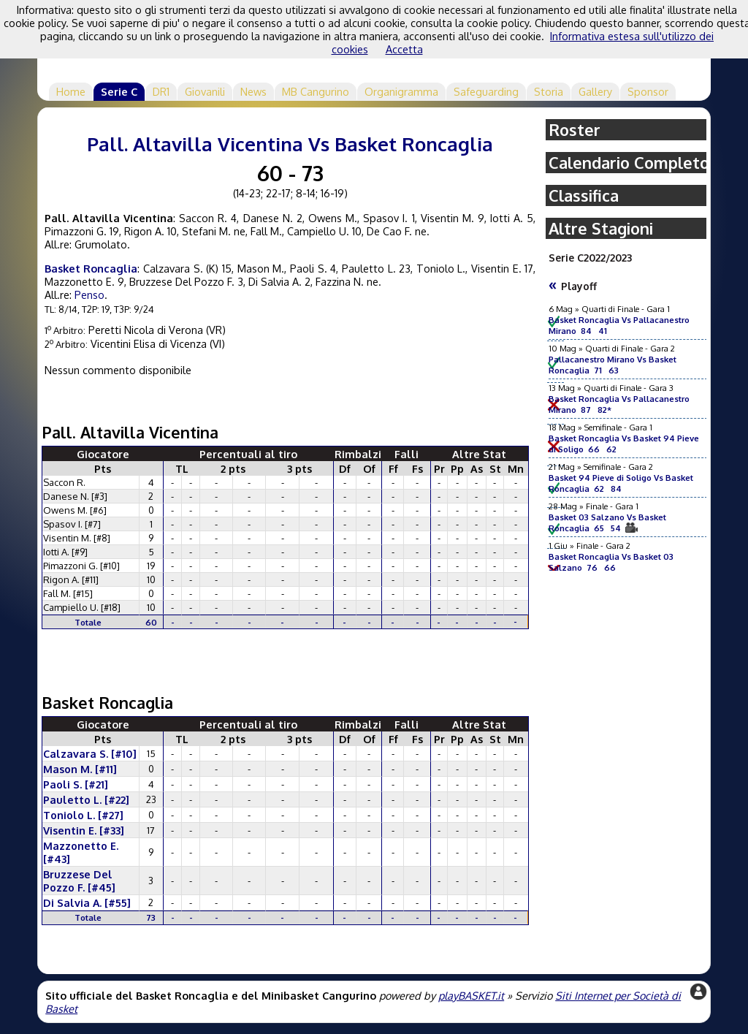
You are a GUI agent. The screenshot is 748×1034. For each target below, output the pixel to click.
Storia (548, 91)
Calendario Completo (629, 162)
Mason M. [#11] (80, 768)
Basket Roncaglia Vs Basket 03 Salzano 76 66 (611, 562)
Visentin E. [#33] (83, 830)
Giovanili (205, 91)
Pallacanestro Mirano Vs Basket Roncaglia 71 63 (612, 365)
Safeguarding (486, 91)
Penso (89, 294)
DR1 (161, 91)
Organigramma (401, 91)
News (253, 91)
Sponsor (647, 91)
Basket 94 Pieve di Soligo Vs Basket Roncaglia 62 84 (621, 483)
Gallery (595, 91)
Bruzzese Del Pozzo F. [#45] (79, 880)
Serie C (119, 91)
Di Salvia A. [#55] (87, 902)
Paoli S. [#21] (75, 784)
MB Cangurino (315, 91)
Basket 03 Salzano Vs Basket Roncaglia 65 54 (607, 522)
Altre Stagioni (601, 228)
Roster (574, 130)
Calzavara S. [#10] (90, 753)
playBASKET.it (471, 995)
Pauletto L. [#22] (86, 799)
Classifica (584, 195)
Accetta (404, 49)
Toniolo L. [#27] (83, 814)
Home (70, 91)
